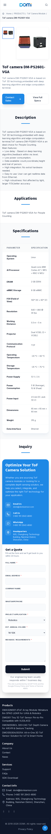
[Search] (46, 4)
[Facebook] (3, 811)
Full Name (11, 563)
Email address (13, 576)
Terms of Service (36, 686)
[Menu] (5, 5)
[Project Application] (25, 620)
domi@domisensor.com (23, 507)
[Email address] (25, 581)
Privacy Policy (19, 686)
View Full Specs (37, 99)
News (5, 756)
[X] (14, 811)
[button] (8, 33)
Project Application (16, 614)
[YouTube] (9, 811)
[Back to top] (45, 828)
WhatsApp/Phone (13, 601)
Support (6, 769)
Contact (6, 752)
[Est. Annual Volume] (25, 632)
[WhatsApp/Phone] (25, 607)
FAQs (5, 773)
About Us (7, 748)
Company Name (13, 589)
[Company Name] (25, 594)
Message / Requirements (18, 640)
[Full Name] (25, 568)
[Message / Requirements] (25, 652)
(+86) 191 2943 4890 (22, 516)
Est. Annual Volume (16, 627)
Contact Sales (13, 99)
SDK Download (10, 777)
